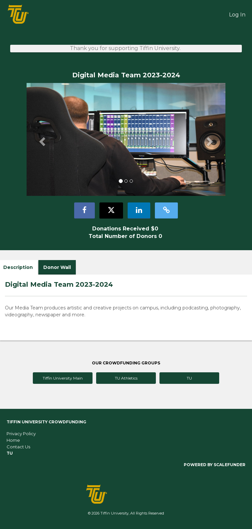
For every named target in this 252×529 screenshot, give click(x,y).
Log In (237, 15)
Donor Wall (57, 267)
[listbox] (126, 139)
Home (13, 440)
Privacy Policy (21, 433)
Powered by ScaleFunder (214, 464)
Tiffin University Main (63, 378)
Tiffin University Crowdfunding (46, 421)
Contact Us (18, 446)
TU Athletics (126, 378)
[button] (41, 139)
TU (189, 378)
